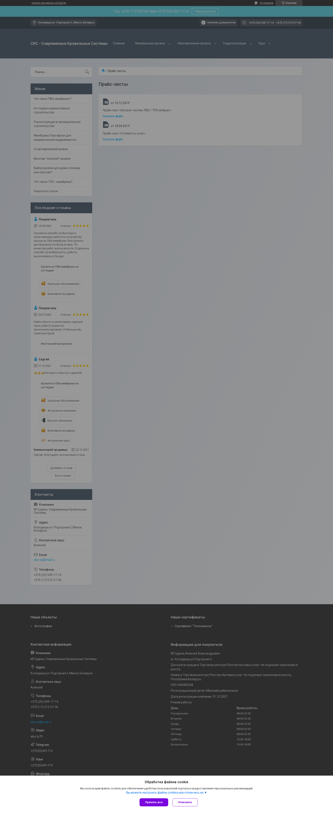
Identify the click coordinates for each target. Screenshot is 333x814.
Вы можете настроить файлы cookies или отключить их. (165, 792)
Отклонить (185, 802)
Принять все (154, 802)
